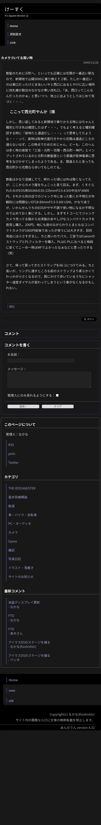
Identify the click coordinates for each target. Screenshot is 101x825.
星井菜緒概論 (17, 500)
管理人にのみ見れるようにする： (31, 398)
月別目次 (15, 34)
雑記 (11, 306)
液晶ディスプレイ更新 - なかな (24, 607)
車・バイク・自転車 (22, 517)
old (11, 703)
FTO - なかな (14, 620)
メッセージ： (17, 368)
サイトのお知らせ (21, 579)
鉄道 (11, 508)
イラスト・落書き (21, 570)
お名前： (14, 354)
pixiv (11, 456)
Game (12, 544)
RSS (11, 447)
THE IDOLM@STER (22, 491)
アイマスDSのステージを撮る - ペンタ (29, 660)
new (12, 693)
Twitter (13, 465)
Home (14, 26)
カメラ (13, 535)
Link (13, 42)
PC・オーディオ (19, 526)
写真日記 (14, 561)
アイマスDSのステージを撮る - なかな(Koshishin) (29, 647)
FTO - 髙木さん (15, 634)
